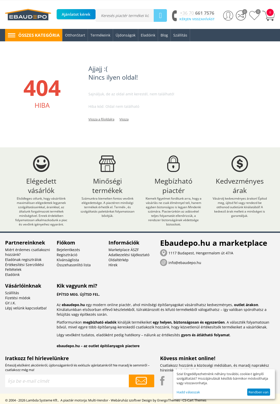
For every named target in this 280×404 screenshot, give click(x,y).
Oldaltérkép (118, 259)
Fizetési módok (17, 297)
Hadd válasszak (188, 392)
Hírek (112, 264)
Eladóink (12, 274)
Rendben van (258, 392)
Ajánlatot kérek (76, 14)
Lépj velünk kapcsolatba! (26, 308)
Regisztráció (67, 254)
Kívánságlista (68, 259)
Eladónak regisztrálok (23, 259)
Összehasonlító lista (74, 264)
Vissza (124, 119)
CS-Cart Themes (194, 400)
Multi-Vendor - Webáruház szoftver (114, 400)
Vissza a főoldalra (101, 119)
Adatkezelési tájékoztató (128, 254)
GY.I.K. (10, 303)
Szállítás (12, 292)
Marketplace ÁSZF (123, 249)
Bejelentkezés (68, 249)
